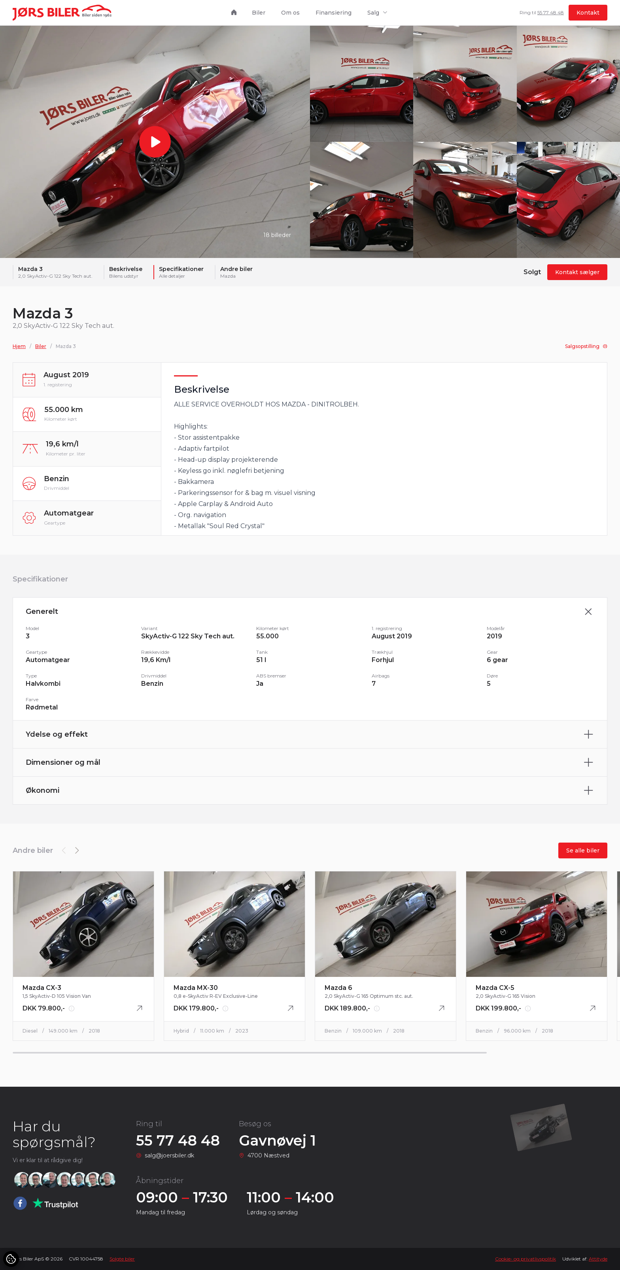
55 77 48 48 (550, 12)
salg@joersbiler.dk (169, 1155)
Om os (290, 12)
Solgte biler (122, 1259)
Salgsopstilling (586, 347)
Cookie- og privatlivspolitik (525, 1259)
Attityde (598, 1259)
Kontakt (588, 12)
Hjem (19, 347)
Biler (258, 12)
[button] (76, 850)
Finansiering (334, 12)
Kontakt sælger (577, 272)
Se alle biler (582, 850)
